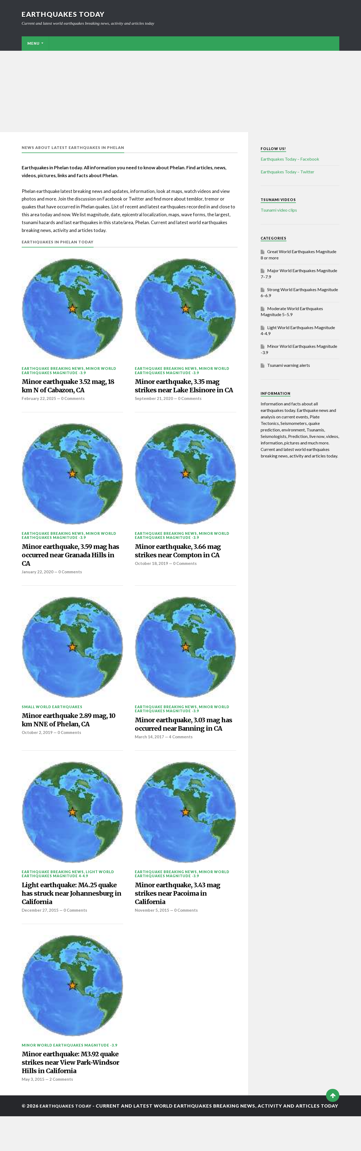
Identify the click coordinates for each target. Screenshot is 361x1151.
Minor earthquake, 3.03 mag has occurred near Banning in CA (183, 743)
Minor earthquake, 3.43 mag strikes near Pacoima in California (181, 919)
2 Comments (62, 1109)
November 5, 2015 (152, 937)
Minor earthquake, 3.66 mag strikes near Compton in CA (181, 563)
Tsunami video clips (279, 209)
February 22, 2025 (39, 400)
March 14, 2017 (149, 761)
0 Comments (73, 400)
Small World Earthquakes (52, 720)
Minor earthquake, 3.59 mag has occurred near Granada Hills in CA (68, 567)
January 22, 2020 (38, 585)
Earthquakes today (65, 14)
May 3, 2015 (33, 1109)
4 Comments (181, 761)
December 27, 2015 (40, 937)
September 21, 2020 (154, 409)
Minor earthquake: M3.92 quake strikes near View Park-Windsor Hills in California (71, 1091)
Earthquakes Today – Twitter (287, 171)
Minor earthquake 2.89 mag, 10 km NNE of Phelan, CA (68, 734)
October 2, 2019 (37, 748)
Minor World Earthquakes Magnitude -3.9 (69, 370)
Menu (33, 43)
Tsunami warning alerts (288, 365)
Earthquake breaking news (53, 368)
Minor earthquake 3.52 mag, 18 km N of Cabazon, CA (72, 387)
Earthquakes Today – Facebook (290, 158)
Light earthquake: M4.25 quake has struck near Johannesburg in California (66, 919)
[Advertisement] (180, 91)
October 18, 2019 (151, 576)
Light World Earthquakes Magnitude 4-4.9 (68, 898)
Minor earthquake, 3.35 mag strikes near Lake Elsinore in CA (182, 391)
